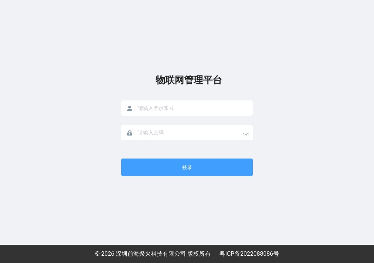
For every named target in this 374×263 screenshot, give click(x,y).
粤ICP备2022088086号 (249, 253)
